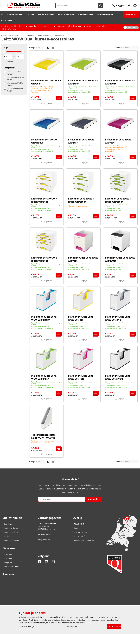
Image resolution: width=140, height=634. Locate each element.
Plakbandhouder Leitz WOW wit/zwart (117, 377)
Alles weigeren (69, 626)
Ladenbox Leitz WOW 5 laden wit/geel (44, 259)
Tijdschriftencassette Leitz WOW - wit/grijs (43, 436)
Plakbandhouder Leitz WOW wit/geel (80, 318)
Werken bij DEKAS (11, 566)
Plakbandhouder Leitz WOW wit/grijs (117, 318)
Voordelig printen (105, 14)
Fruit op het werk (85, 14)
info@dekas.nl (11, 29)
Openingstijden (80, 532)
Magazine (7, 562)
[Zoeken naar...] (98, 5)
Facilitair (30, 14)
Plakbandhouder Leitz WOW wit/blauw (43, 318)
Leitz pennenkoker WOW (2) (14, 73)
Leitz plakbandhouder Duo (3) (15, 89)
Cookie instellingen (27, 626)
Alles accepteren (112, 627)
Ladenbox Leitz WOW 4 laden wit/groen (81, 200)
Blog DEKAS (78, 524)
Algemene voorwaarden (83, 540)
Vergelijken (48, 103)
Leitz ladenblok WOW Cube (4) (15, 84)
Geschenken (6, 20)
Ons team (7, 558)
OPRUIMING (130, 14)
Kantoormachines (46, 14)
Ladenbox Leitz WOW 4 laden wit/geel (44, 200)
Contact (77, 528)
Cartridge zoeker (10, 524)
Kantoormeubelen (66, 14)
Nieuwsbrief (79, 536)
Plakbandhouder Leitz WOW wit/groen (43, 377)
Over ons (7, 554)
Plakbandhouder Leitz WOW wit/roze (80, 377)
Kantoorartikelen (14, 14)
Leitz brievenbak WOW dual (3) (15, 78)
